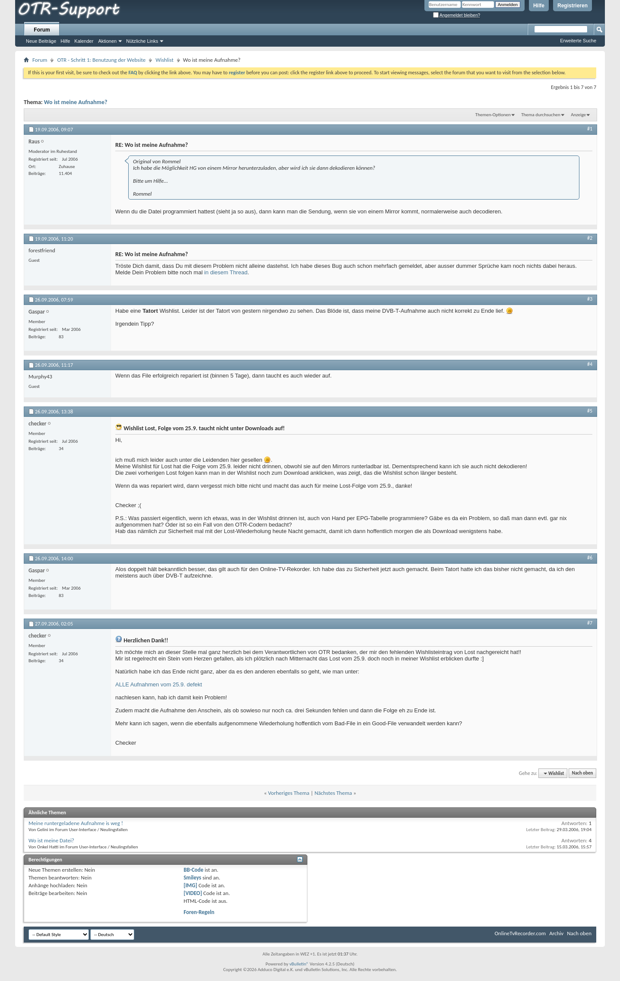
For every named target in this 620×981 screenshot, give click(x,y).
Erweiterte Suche (578, 40)
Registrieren (572, 6)
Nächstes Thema (333, 793)
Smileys (192, 877)
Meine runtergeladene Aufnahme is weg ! (75, 823)
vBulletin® (299, 964)
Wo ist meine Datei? (51, 840)
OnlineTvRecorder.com (520, 933)
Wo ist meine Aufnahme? (76, 102)
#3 (589, 299)
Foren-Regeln (198, 912)
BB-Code (193, 870)
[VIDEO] (192, 893)
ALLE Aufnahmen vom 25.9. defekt (158, 684)
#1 (589, 129)
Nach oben (582, 773)
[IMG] (190, 885)
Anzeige (578, 114)
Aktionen (107, 41)
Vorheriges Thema (289, 793)
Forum (42, 30)
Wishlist (164, 60)
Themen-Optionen (493, 114)
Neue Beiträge (41, 41)
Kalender (83, 41)
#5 (589, 411)
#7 (589, 623)
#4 (589, 364)
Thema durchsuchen (540, 114)
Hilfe (538, 6)
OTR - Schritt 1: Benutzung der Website (101, 60)
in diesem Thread (225, 272)
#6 (589, 558)
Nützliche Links (142, 41)
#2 (589, 238)
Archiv (556, 933)
